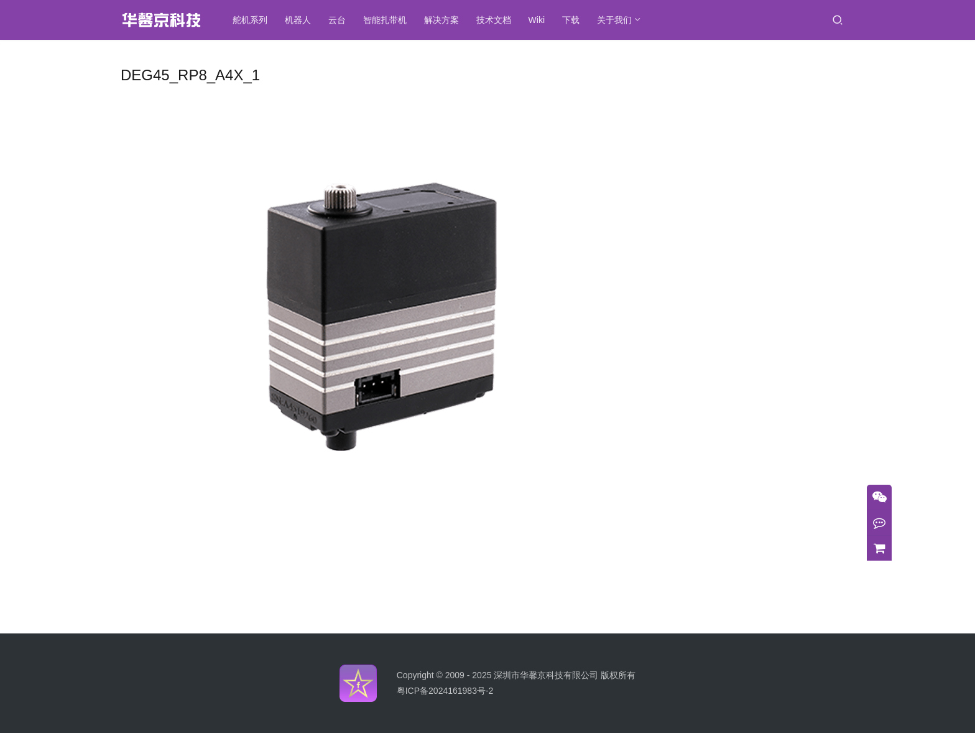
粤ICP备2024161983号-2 (445, 691)
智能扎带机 (388, 20)
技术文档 (497, 20)
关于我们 (618, 20)
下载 (574, 20)
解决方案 (445, 20)
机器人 (302, 20)
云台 (340, 20)
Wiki (540, 20)
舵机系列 (253, 20)
